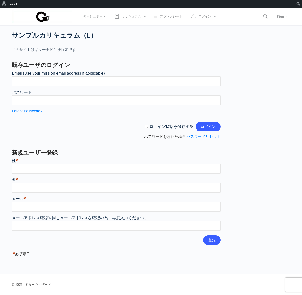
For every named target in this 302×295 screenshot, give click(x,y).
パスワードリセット (204, 137)
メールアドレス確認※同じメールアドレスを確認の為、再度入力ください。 (80, 218)
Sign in (282, 16)
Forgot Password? (27, 111)
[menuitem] (4, 4)
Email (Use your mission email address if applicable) (58, 73)
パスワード (22, 92)
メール (19, 199)
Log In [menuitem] (14, 3)
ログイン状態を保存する (171, 126)
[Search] (265, 16)
